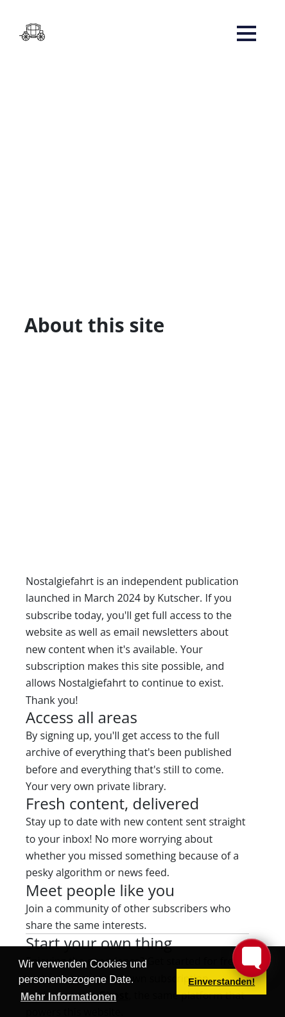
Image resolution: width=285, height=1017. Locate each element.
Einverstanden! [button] (221, 982)
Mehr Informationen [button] (68, 996)
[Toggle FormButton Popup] (251, 958)
